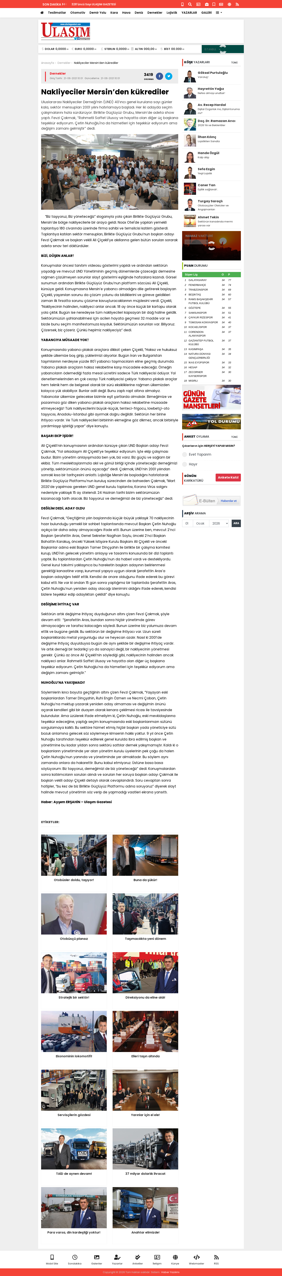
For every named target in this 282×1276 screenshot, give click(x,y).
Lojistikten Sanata (209, 141)
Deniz (139, 13)
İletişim (157, 1260)
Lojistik (172, 13)
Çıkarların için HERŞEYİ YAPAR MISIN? (208, 446)
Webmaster (196, 1260)
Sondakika (74, 1260)
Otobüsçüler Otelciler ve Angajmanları (213, 207)
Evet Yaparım (196, 454)
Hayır (189, 464)
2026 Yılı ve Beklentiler (211, 125)
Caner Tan (206, 185)
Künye (175, 1260)
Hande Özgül (208, 153)
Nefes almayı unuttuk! (211, 93)
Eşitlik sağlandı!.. (208, 189)
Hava (126, 13)
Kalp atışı (203, 157)
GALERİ (206, 13)
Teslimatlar (57, 13)
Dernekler (154, 13)
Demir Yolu (97, 13)
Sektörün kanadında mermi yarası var (215, 223)
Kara (114, 13)
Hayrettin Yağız (211, 89)
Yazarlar (117, 1260)
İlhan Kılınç (207, 137)
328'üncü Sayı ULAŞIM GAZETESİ (93, 4)
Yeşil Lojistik (205, 173)
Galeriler (96, 1260)
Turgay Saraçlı (210, 201)
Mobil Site (52, 1260)
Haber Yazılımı (170, 1272)
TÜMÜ (234, 62)
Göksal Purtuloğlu (213, 72)
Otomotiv (77, 13)
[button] (219, 12)
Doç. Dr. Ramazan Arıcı (216, 121)
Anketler (137, 1260)
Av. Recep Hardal (212, 105)
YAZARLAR (189, 13)
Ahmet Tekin (208, 217)
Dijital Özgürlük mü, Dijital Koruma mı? (219, 111)
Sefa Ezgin (206, 169)
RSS (216, 1260)
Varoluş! (203, 77)
